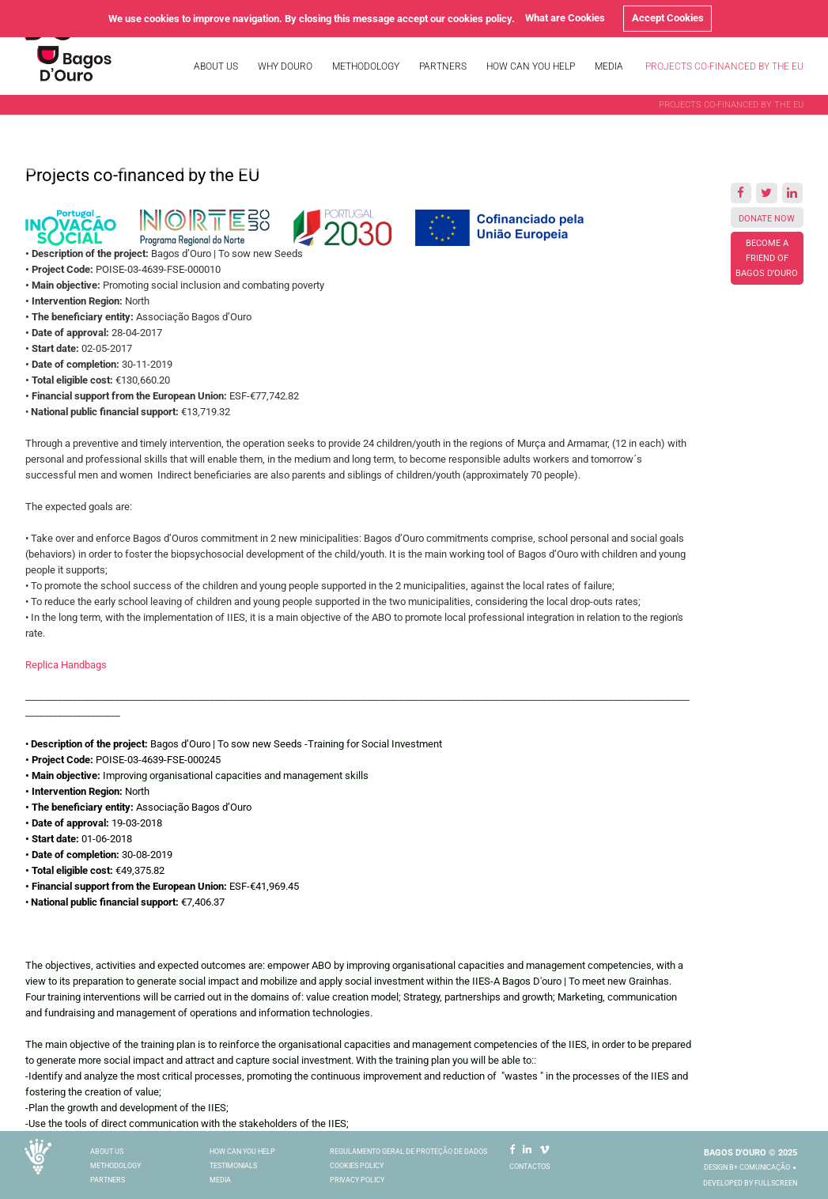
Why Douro (285, 66)
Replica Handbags (66, 665)
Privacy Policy (357, 1180)
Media (609, 66)
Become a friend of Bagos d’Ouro (766, 258)
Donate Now (767, 219)
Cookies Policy (357, 1166)
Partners (443, 66)
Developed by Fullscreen (750, 1183)
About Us (216, 66)
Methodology (365, 66)
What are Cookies (565, 18)
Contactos (529, 1167)
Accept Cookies (668, 18)
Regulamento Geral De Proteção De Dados (408, 1152)
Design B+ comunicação (747, 1167)
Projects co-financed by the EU (724, 66)
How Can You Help (530, 66)
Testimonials (233, 1166)
